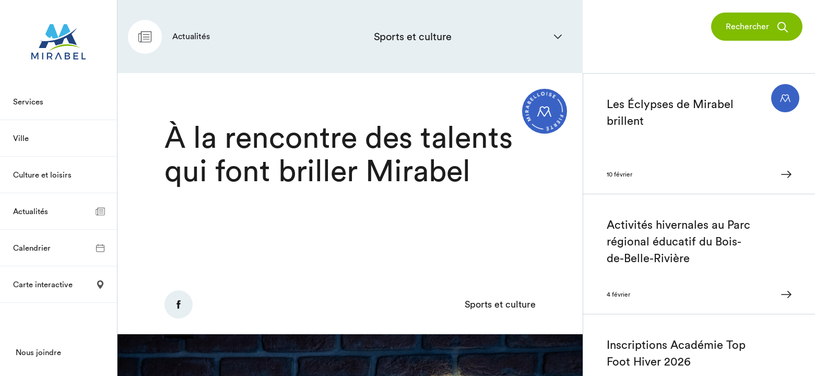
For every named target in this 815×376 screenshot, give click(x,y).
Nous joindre (38, 352)
